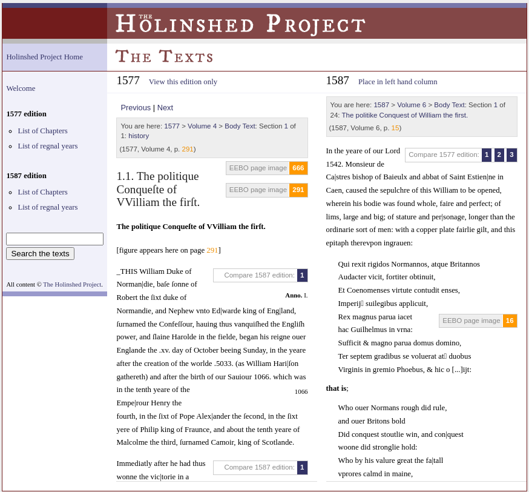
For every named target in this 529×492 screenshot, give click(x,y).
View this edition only (183, 82)
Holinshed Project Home (44, 57)
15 (395, 127)
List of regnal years (47, 146)
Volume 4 (202, 126)
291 (188, 149)
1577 (172, 126)
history (138, 135)
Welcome (20, 88)
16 (510, 320)
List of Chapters (42, 131)
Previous (135, 107)
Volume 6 (411, 104)
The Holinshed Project (72, 284)
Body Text (240, 126)
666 (298, 167)
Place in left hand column (398, 82)
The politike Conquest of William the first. (405, 115)
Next (165, 107)
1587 (381, 104)
